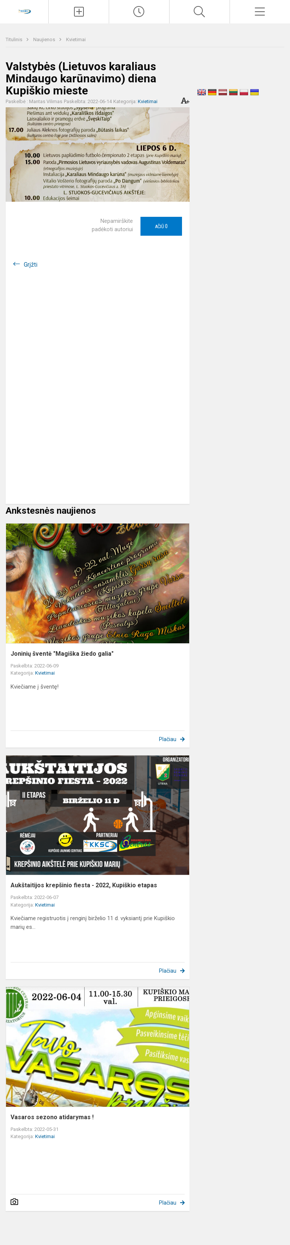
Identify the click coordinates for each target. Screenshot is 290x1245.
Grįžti (30, 264)
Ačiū (161, 226)
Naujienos (44, 39)
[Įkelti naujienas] (79, 11)
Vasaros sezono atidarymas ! (52, 1117)
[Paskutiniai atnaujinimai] (139, 11)
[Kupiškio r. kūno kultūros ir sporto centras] (24, 10)
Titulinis (14, 39)
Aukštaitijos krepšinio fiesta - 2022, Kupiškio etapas (84, 885)
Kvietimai (76, 39)
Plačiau (167, 739)
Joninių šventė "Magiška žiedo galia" (62, 653)
